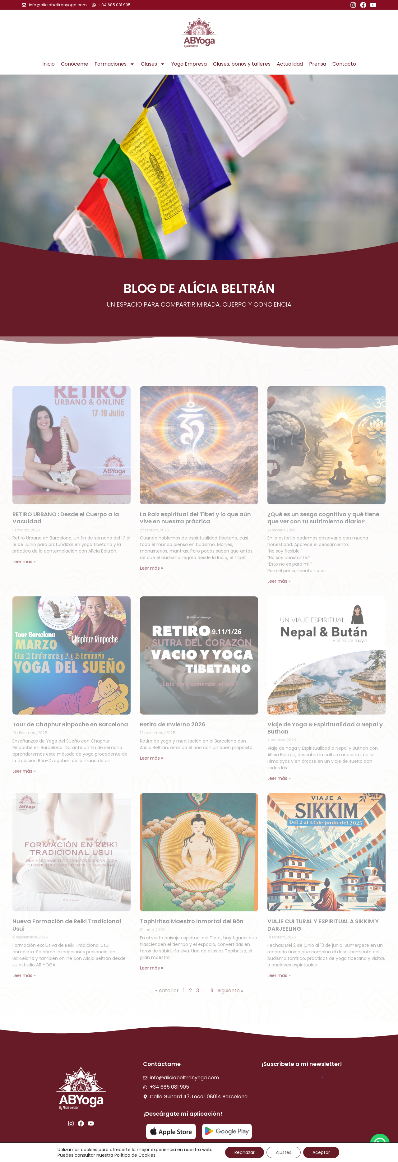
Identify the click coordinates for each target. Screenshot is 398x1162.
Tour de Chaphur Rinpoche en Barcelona (70, 724)
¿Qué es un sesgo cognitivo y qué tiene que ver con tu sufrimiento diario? (323, 517)
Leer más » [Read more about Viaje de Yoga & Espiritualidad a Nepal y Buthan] (279, 778)
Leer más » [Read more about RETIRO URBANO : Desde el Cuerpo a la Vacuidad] (24, 561)
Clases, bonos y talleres (242, 63)
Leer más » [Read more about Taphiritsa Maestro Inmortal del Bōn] (151, 968)
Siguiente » (230, 990)
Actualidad (290, 63)
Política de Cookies (134, 1155)
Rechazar (244, 1152)
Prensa (317, 63)
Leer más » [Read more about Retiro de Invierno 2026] (151, 758)
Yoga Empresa (189, 63)
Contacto (344, 63)
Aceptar (321, 1152)
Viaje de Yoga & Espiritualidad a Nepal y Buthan (325, 727)
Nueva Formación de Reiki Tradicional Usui (66, 924)
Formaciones (115, 64)
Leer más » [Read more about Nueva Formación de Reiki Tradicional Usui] (24, 975)
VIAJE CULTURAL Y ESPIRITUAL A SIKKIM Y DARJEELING (323, 924)
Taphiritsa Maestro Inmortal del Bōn (191, 921)
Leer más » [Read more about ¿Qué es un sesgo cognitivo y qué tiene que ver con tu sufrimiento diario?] (279, 581)
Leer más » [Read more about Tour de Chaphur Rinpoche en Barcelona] (24, 771)
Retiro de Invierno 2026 (173, 724)
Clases (153, 64)
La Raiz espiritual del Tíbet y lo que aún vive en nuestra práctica (195, 517)
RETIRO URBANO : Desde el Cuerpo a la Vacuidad (65, 517)
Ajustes (283, 1152)
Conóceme (74, 63)
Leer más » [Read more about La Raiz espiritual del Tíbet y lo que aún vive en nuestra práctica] (151, 568)
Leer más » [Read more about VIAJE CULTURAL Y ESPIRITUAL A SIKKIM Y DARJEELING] (279, 975)
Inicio (48, 63)
